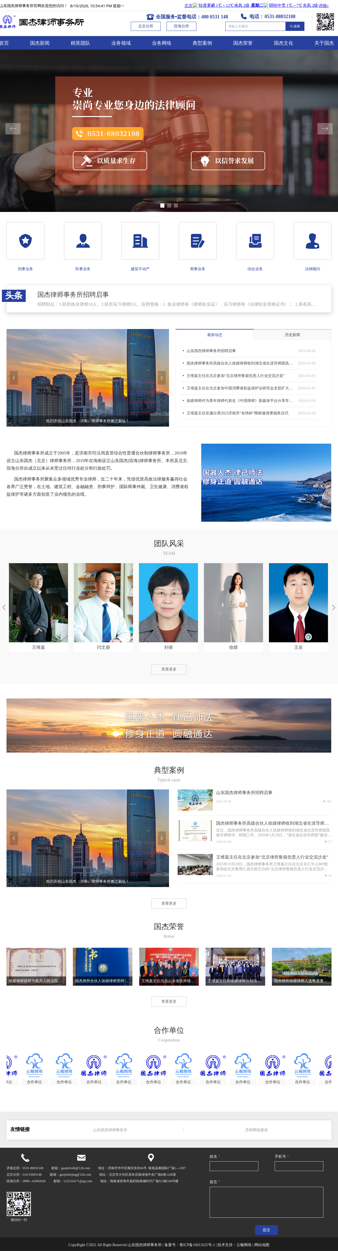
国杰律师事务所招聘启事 (73, 294)
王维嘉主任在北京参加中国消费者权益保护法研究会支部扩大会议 (241, 388)
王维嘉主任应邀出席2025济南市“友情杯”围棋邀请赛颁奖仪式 (237, 413)
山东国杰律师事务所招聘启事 (211, 351)
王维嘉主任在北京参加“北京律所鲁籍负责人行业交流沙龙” (236, 376)
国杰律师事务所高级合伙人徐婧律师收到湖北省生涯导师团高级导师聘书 (241, 363)
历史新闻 (292, 335)
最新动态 (214, 335)
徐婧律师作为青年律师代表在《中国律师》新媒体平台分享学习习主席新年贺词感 (241, 401)
